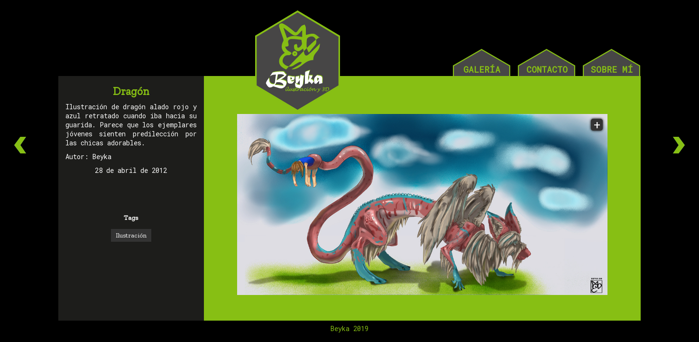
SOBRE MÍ (611, 69)
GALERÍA (481, 69)
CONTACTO (547, 69)
